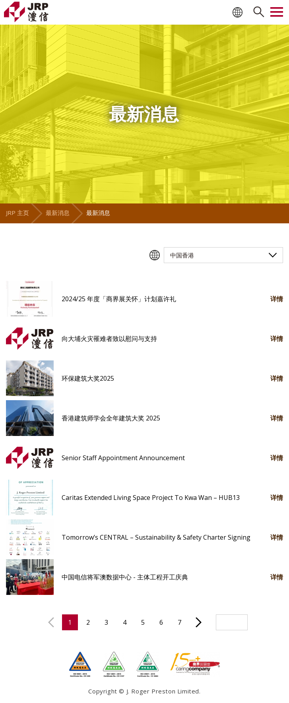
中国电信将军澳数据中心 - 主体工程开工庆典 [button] (125, 577)
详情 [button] (276, 299)
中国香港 (182, 255)
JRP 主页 (17, 213)
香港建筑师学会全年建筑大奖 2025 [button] (111, 418)
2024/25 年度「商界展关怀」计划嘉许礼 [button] (119, 299)
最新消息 (58, 213)
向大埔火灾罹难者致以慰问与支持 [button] (109, 339)
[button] (30, 299)
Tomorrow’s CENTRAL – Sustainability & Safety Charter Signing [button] (156, 537)
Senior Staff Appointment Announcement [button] (123, 458)
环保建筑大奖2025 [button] (88, 378)
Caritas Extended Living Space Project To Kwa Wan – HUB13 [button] (151, 498)
